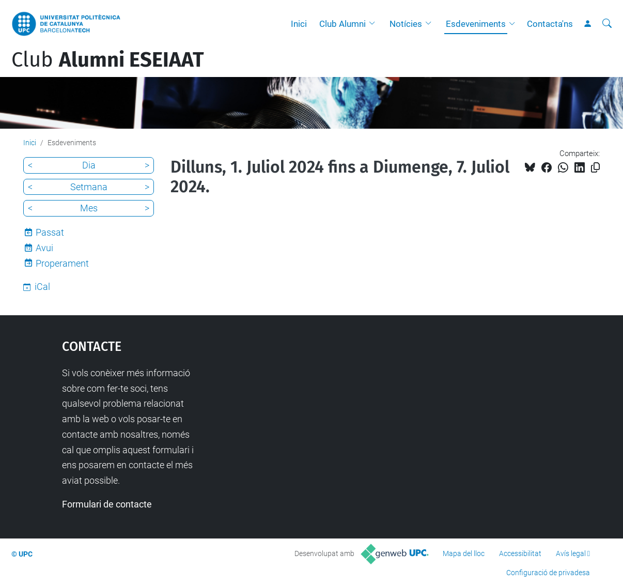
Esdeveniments (476, 24)
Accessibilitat (520, 553)
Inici (299, 24)
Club (107, 60)
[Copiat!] (595, 168)
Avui (44, 247)
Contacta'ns (550, 24)
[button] (374, 23)
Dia (89, 165)
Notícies (406, 24)
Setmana (88, 186)
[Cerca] (607, 24)
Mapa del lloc (464, 553)
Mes (89, 208)
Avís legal (571, 553)
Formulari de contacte (107, 504)
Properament (62, 263)
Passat (50, 232)
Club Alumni (342, 24)
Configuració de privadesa (548, 572)
